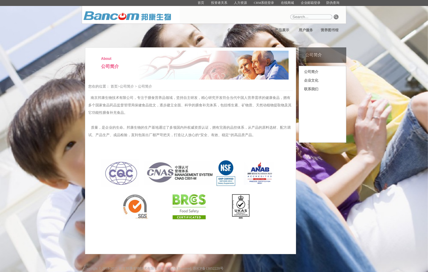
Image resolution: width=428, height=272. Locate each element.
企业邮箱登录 (310, 2)
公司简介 (234, 30)
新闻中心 (258, 30)
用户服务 (306, 30)
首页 (201, 2)
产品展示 (282, 30)
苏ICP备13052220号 (208, 268)
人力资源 (240, 2)
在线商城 (287, 2)
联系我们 (311, 89)
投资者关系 (219, 2)
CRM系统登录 (264, 2)
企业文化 (311, 80)
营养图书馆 (330, 30)
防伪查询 (332, 2)
